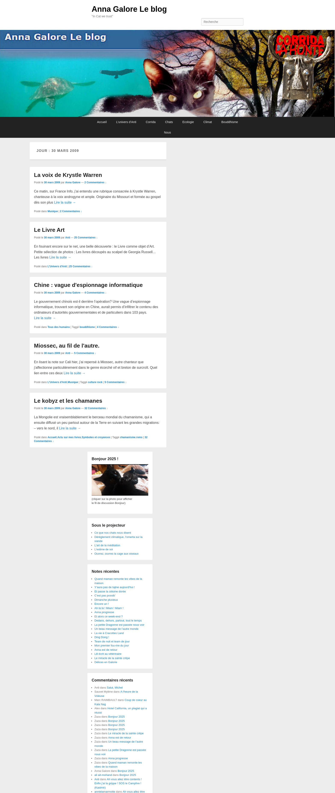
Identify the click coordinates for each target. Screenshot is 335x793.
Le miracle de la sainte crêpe (112, 658)
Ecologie (188, 122)
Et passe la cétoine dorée (110, 591)
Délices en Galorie (105, 662)
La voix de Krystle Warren (68, 175)
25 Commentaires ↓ (85, 237)
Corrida (151, 122)
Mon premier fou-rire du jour (111, 645)
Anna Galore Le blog (129, 9)
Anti (67, 237)
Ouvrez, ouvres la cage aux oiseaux (116, 553)
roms (139, 437)
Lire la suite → (65, 202)
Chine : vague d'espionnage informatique (88, 285)
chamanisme (128, 437)
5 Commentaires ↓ (85, 353)
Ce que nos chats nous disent (112, 532)
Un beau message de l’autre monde (116, 628)
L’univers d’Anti (126, 122)
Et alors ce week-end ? (108, 616)
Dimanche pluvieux (106, 599)
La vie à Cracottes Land (109, 633)
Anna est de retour (105, 649)
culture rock (95, 382)
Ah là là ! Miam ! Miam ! (108, 608)
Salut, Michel (115, 687)
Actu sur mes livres (69, 437)
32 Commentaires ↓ (96, 408)
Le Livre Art (49, 230)
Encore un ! (101, 603)
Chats (169, 122)
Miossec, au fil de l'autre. (67, 345)
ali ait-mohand (103, 775)
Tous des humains (58, 327)
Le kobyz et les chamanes (68, 401)
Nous (167, 132)
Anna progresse (104, 612)
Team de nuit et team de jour (112, 641)
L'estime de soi (103, 549)
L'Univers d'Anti (57, 266)
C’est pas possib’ (104, 595)
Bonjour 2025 (116, 716)
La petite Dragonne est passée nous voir (119, 624)
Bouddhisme (229, 122)
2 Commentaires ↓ (95, 182)
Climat (207, 122)
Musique (52, 211)
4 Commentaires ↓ (95, 292)
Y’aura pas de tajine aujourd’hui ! (114, 587)
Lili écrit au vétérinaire (107, 653)
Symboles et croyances (96, 437)
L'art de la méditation (107, 545)
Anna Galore (72, 182)
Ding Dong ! (101, 637)
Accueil (102, 122)
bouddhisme (87, 327)
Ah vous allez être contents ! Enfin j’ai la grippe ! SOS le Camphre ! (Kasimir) (118, 783)
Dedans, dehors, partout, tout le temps (118, 620)
